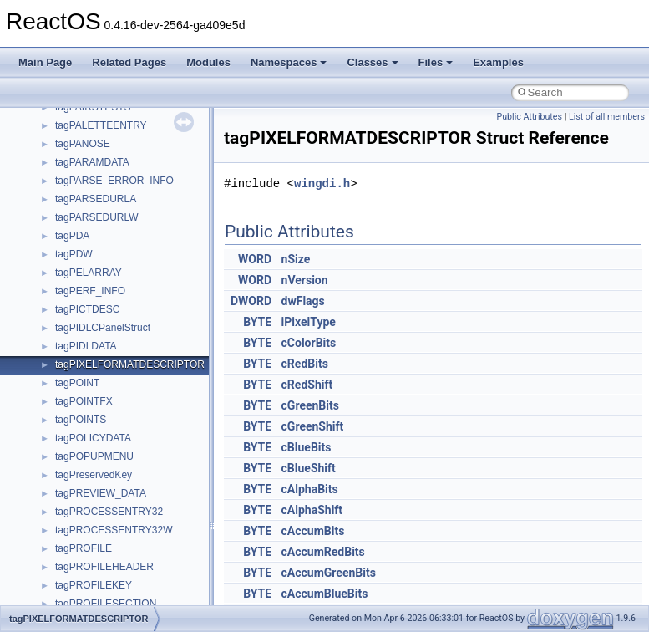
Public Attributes (529, 116)
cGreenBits (310, 405)
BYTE (257, 322)
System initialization (72, 188)
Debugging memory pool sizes (95, 133)
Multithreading (59, 206)
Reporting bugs (62, 151)
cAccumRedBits (323, 551)
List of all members (607, 116)
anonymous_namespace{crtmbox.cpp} (140, 537)
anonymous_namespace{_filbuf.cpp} (135, 482)
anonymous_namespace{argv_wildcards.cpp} (155, 501)
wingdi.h (322, 183)
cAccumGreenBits (328, 572)
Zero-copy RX (59, 170)
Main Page (45, 62)
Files (436, 62)
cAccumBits (313, 531)
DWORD (251, 301)
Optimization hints (68, 225)
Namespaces (289, 62)
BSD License (57, 262)
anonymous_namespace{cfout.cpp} (133, 519)
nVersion (304, 280)
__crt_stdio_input (93, 409)
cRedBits (304, 363)
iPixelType (308, 322)
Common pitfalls (64, 114)
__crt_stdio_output (96, 427)
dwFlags (303, 301)
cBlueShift (308, 468)
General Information (72, 280)
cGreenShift (312, 426)
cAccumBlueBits (324, 593)
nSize (296, 259)
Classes (372, 62)
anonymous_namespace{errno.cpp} (134, 556)
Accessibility (82, 464)
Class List (63, 390)
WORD (254, 259)
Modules (208, 62)
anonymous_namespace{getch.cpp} (135, 593)
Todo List (48, 298)
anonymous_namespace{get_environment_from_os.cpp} (181, 574)
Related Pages (129, 62)
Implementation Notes (77, 243)
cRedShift (307, 384)
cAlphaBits (309, 489)
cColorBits (309, 342)
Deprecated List (63, 317)
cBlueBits (306, 447)
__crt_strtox (81, 445)
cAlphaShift (312, 510)
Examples (498, 62)
